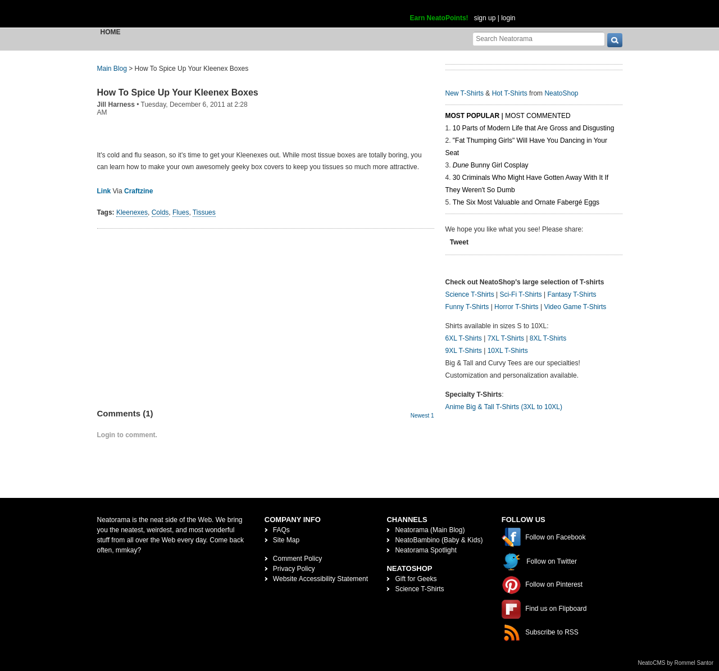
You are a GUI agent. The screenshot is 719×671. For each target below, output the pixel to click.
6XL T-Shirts (463, 338)
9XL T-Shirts (463, 351)
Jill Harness (116, 104)
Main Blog (112, 68)
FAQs (281, 530)
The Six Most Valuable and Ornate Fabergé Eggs (526, 202)
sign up (485, 18)
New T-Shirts (464, 93)
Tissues (204, 212)
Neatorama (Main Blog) (430, 530)
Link (104, 191)
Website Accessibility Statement (320, 579)
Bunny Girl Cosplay (491, 165)
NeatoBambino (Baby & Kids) (439, 540)
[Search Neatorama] (538, 38)
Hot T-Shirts (509, 93)
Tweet (459, 242)
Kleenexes (132, 212)
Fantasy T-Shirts (571, 294)
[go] (614, 40)
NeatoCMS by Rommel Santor (676, 663)
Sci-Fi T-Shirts (520, 294)
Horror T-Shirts (516, 307)
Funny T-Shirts (467, 307)
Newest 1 (422, 415)
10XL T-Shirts (508, 351)
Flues (180, 212)
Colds (160, 212)
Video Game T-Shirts (575, 307)
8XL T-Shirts (548, 338)
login (508, 18)
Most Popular (472, 116)
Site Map (286, 540)
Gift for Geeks (415, 579)
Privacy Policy (294, 569)
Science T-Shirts (469, 294)
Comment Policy (297, 559)
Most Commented (537, 116)
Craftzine (138, 191)
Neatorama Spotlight (425, 550)
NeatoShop (561, 93)
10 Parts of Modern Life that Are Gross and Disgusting (533, 128)
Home (111, 32)
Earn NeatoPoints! (439, 18)
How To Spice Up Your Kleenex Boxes (177, 92)
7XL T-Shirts (506, 338)
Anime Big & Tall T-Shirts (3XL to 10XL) (504, 407)
